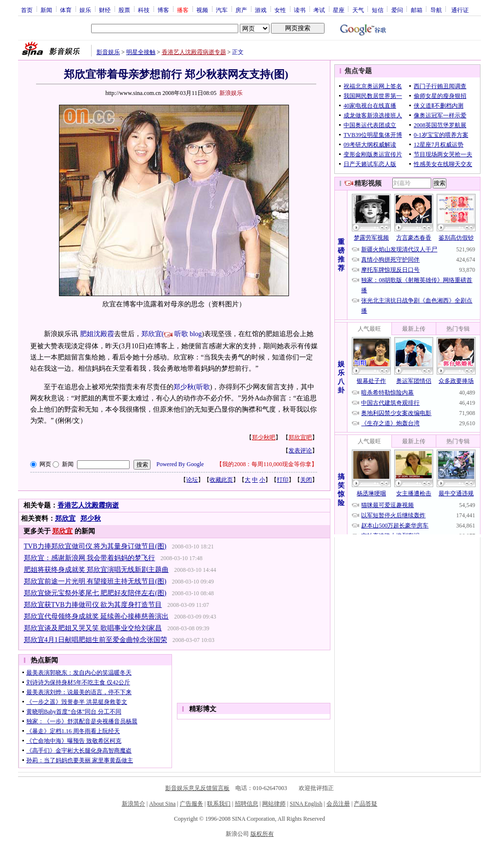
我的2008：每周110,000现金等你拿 (266, 464)
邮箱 (416, 10)
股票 (124, 10)
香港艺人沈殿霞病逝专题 (194, 52)
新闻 (46, 10)
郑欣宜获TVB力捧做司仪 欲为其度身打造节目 (93, 604)
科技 (144, 10)
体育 (66, 10)
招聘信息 (246, 803)
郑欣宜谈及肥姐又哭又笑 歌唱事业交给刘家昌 (93, 628)
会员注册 (338, 803)
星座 (339, 10)
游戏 (261, 10)
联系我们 (218, 803)
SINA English (305, 803)
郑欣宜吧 (300, 437)
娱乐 (85, 10)
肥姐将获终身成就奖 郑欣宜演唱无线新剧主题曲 (96, 569)
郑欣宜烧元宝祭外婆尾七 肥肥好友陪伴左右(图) (95, 593)
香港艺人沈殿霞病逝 (88, 505)
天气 (358, 10)
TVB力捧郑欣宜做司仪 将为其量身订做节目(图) (95, 546)
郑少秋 (90, 518)
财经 (105, 10)
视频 (202, 10)
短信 (378, 10)
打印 (282, 479)
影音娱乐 (108, 52)
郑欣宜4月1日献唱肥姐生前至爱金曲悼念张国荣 (95, 639)
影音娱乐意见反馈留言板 (197, 788)
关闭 (306, 479)
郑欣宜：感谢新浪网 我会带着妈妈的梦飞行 (89, 558)
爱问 (397, 10)
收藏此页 (221, 479)
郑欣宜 (65, 518)
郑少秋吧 (263, 437)
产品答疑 (365, 803)
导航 (436, 10)
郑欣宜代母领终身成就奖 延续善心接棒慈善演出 (96, 616)
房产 (241, 10)
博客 (163, 10)
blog (196, 334)
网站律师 (274, 803)
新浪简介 (133, 803)
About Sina (162, 803)
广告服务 (191, 803)
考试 (319, 10)
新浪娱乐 (231, 93)
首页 (27, 10)
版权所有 (262, 833)
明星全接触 (140, 52)
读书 (300, 10)
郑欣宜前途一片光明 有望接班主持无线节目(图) (95, 581)
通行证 (460, 10)
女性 (280, 10)
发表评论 (300, 450)
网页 (45, 464)
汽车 (222, 10)
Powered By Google (180, 464)
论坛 (192, 479)
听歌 (181, 334)
